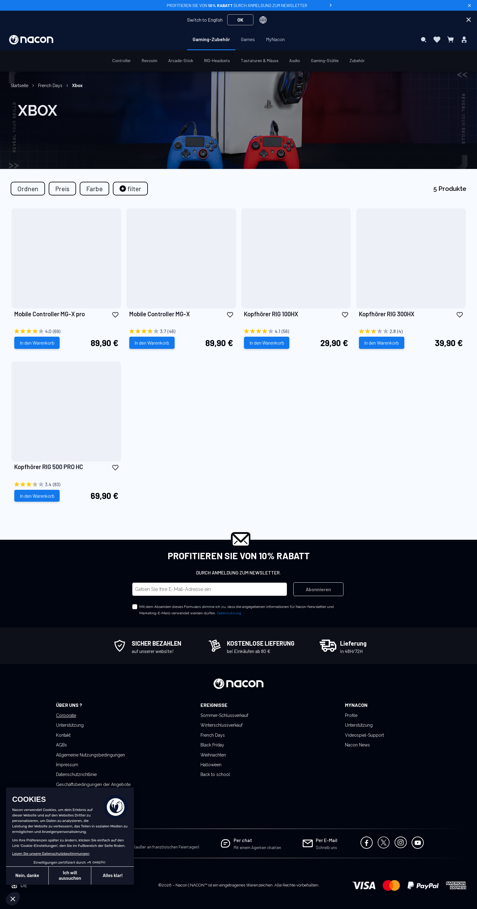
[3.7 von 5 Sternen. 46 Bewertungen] (181, 331)
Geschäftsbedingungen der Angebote (93, 784)
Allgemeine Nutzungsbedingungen (90, 755)
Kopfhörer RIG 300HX (386, 314)
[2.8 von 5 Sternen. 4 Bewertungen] (411, 331)
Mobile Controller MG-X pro (49, 314)
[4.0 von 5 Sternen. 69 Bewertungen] (66, 331)
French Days (51, 85)
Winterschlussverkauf (221, 725)
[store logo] (31, 39)
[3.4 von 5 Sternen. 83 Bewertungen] (66, 484)
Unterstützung (70, 725)
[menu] (238, 39)
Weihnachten (213, 755)
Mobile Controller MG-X (159, 314)
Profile (351, 715)
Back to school (215, 774)
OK (240, 20)
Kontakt (63, 735)
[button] (115, 314)
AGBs (61, 744)
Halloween (210, 764)
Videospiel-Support (364, 735)
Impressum (67, 764)
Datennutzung (229, 613)
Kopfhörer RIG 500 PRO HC (48, 466)
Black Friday (212, 744)
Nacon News (357, 744)
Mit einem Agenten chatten (257, 847)
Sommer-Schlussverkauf (224, 715)
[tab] (130, 188)
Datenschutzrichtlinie (76, 774)
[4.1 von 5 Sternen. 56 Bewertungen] (296, 331)
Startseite (20, 85)
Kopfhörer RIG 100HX (271, 314)
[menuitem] (211, 39)
